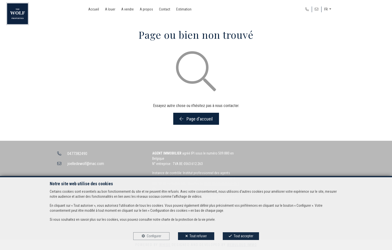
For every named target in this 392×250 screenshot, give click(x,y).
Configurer (154, 236)
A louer (110, 9)
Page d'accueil (196, 119)
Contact (164, 9)
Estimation (184, 9)
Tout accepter (243, 236)
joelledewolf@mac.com (85, 163)
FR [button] (326, 9)
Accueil (93, 9)
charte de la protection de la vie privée (188, 220)
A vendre (127, 9)
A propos (146, 9)
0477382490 (77, 153)
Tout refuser (198, 236)
